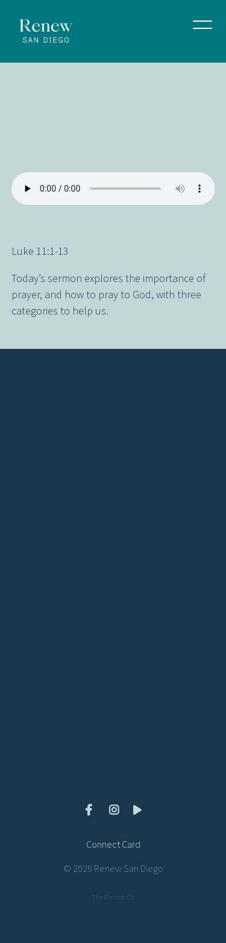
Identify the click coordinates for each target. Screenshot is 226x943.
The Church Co (113, 896)
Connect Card (113, 844)
